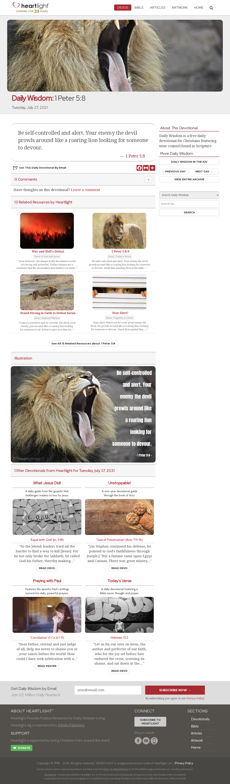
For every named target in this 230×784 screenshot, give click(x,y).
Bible (139, 7)
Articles (157, 7)
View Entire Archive (189, 179)
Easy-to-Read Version (116, 769)
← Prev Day (174, 171)
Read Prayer (47, 666)
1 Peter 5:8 (135, 156)
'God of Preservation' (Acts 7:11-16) (119, 540)
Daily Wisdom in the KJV (189, 161)
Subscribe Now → (175, 690)
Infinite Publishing (71, 725)
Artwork (180, 7)
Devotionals (200, 719)
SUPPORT (20, 733)
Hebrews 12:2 (119, 637)
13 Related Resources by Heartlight (43, 202)
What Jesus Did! (47, 483)
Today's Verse (119, 580)
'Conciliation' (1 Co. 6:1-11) (47, 637)
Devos (122, 7)
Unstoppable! (119, 483)
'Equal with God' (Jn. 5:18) (47, 540)
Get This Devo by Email (39, 168)
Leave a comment (85, 190)
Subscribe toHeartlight (150, 721)
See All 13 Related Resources (83, 343)
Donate (21, 748)
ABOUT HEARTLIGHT (32, 711)
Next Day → (204, 171)
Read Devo (47, 568)
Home (196, 747)
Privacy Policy (195, 698)
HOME (198, 7)
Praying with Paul (47, 580)
